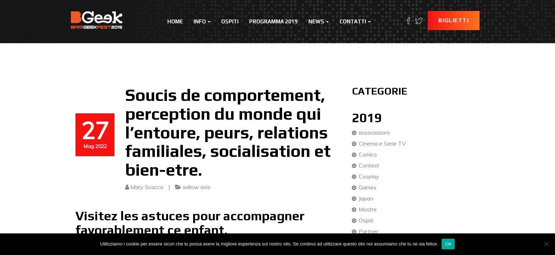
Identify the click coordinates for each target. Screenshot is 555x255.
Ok (448, 243)
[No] (546, 244)
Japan (366, 198)
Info (202, 21)
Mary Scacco (146, 187)
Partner (368, 231)
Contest (369, 165)
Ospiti (230, 21)
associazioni (374, 132)
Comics (368, 154)
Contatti (355, 21)
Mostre (368, 209)
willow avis (197, 187)
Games (367, 187)
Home (175, 21)
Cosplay (369, 176)
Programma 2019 (273, 21)
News (318, 21)
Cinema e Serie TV (382, 143)
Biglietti (453, 20)
